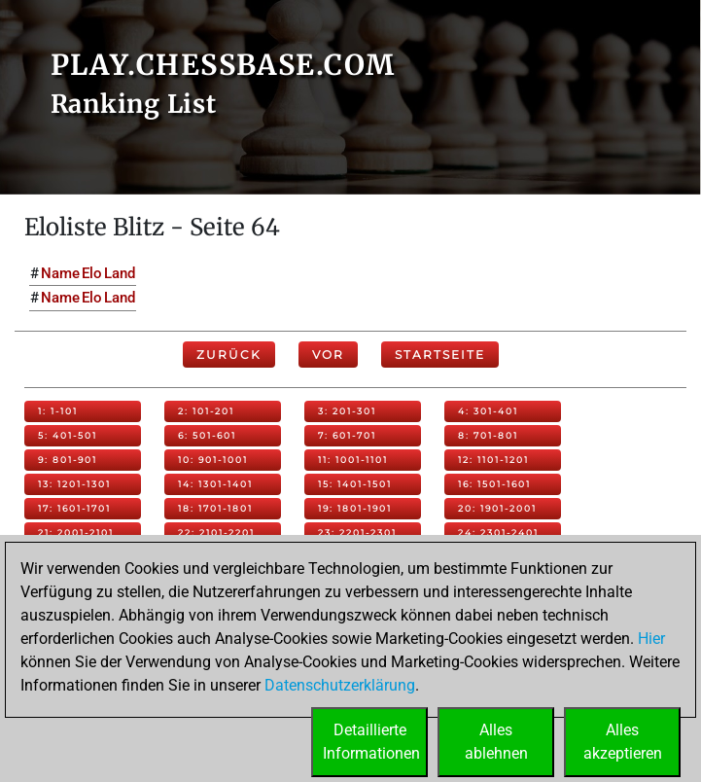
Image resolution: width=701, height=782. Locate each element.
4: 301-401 (488, 411)
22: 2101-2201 (216, 532)
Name (60, 273)
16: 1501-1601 (494, 484)
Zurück (229, 354)
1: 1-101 (58, 411)
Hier (651, 638)
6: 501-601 (207, 435)
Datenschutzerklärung (339, 685)
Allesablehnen (496, 742)
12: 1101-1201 (493, 459)
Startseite (440, 354)
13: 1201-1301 (74, 484)
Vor (328, 354)
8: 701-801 (488, 435)
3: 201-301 (347, 411)
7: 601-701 (347, 435)
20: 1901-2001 (497, 508)
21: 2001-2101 (76, 532)
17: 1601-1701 (74, 508)
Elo (92, 273)
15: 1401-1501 (355, 484)
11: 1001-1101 (353, 459)
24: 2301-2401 (498, 532)
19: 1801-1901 (355, 508)
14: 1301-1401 (215, 484)
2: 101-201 (206, 411)
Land (119, 273)
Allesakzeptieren (622, 742)
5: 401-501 (67, 435)
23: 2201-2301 (357, 532)
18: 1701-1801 (215, 508)
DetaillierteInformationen (371, 742)
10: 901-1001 (213, 459)
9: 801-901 (67, 459)
